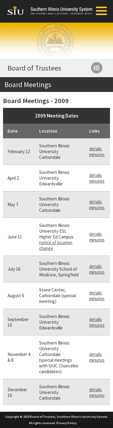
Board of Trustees (34, 68)
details (95, 149)
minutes (97, 154)
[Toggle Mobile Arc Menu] (101, 11)
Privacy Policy (66, 423)
